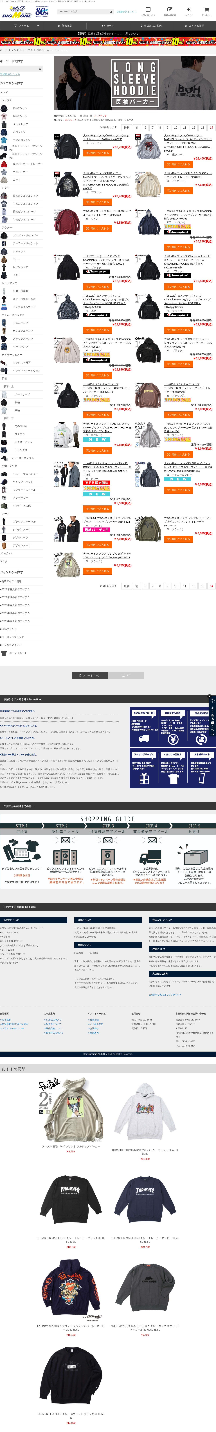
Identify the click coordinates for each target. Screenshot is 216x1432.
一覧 (80, 116)
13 (202, 127)
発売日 (87, 120)
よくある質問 (194, 25)
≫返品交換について (53, 1028)
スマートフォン (90, 676)
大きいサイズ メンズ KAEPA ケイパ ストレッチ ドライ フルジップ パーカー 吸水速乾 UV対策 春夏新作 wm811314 (188, 467)
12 (193, 127)
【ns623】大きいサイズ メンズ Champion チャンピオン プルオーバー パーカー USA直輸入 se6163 (107, 343)
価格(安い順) (98, 120)
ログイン (189, 11)
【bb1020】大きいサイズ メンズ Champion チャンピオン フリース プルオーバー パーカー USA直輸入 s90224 (106, 260)
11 (184, 127)
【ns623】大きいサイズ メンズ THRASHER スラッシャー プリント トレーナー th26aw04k (187, 388)
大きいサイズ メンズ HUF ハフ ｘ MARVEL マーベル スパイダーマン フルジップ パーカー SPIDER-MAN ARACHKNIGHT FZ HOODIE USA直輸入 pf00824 (188, 143)
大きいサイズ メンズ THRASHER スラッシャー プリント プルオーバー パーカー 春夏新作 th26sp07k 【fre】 (107, 427)
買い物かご (207, 11)
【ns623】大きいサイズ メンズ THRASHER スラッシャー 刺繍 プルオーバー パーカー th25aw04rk (106, 388)
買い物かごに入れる (97, 152)
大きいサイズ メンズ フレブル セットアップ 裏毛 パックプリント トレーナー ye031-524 (188, 521)
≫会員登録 (93, 1019)
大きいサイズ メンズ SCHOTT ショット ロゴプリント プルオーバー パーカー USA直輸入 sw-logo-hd (188, 343)
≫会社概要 (5, 1019)
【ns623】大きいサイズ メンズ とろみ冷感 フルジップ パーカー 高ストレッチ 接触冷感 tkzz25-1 (188, 427)
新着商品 (65, 25)
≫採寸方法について (53, 1033)
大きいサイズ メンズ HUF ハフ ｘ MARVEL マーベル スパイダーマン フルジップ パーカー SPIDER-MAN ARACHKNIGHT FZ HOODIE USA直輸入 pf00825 (107, 181)
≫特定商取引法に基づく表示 (14, 1024)
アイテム (26, 25)
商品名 (80, 120)
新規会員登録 (170, 11)
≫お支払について (52, 1019)
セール (108, 25)
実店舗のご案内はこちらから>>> (165, 994)
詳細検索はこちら (127, 11)
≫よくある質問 (95, 1024)
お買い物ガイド (148, 11)
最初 (127, 127)
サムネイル (70, 116)
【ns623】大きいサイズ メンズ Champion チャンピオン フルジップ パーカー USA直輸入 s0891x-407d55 (188, 215)
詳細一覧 (88, 116)
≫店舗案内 (93, 1033)
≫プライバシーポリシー (12, 1028)
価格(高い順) (111, 120)
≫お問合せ (93, 1028)
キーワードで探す (11, 61)
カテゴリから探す (11, 83)
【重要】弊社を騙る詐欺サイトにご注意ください (108, 33)
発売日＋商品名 (125, 120)
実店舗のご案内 (151, 25)
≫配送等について (52, 1024)
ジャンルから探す (11, 572)
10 (175, 127)
